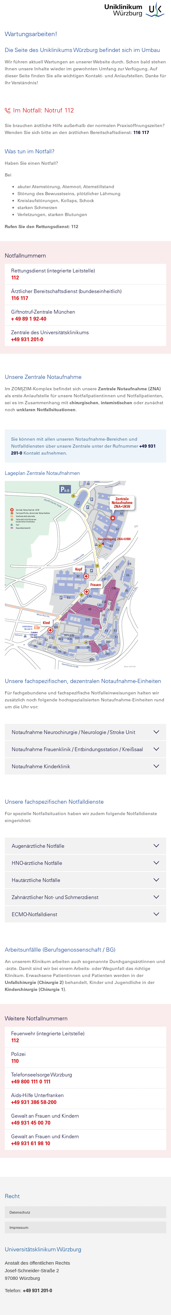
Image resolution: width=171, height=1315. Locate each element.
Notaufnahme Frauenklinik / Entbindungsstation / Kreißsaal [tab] (85, 749)
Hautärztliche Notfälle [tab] (85, 880)
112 (15, 277)
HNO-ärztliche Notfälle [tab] (85, 863)
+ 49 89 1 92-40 (28, 319)
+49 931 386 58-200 (33, 1102)
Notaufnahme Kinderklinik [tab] (85, 766)
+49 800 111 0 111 (31, 1081)
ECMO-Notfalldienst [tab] (85, 914)
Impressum (19, 1227)
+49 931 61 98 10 (30, 1143)
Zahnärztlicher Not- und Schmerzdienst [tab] (85, 897)
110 (15, 1061)
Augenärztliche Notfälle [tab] (85, 846)
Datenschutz (20, 1212)
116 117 (141, 132)
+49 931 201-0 (27, 339)
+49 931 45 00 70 (30, 1123)
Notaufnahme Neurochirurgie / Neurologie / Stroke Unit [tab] (85, 732)
